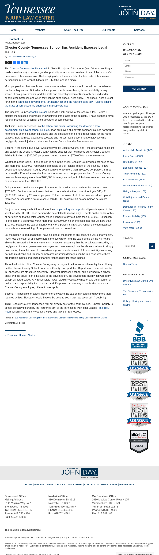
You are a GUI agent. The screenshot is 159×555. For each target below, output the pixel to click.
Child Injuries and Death (138, 195)
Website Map (107, 474)
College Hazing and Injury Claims (136, 294)
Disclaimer (76, 474)
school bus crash (38, 112)
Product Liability (134, 209)
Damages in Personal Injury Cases (75, 318)
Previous (11, 335)
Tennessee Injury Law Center (30, 12)
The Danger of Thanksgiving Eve (137, 284)
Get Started (139, 89)
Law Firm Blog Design (139, 545)
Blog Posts (123, 474)
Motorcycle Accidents (136, 183)
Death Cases (132, 161)
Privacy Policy (59, 474)
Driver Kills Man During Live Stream (137, 275)
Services (139, 30)
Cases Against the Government (43, 318)
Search (152, 238)
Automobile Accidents (136, 150)
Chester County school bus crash (29, 68)
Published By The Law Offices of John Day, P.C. (137, 12)
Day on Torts (129, 256)
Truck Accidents (134, 172)
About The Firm (73, 30)
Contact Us (91, 474)
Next (31, 335)
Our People (108, 30)
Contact (16, 39)
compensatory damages (68, 209)
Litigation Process (135, 167)
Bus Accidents (21, 318)
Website (40, 30)
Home (12, 30)
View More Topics (131, 220)
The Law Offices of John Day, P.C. (45, 545)
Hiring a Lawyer (133, 189)
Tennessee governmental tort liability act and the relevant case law (55, 101)
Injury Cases (101, 318)
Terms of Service (79, 528)
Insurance (131, 215)
